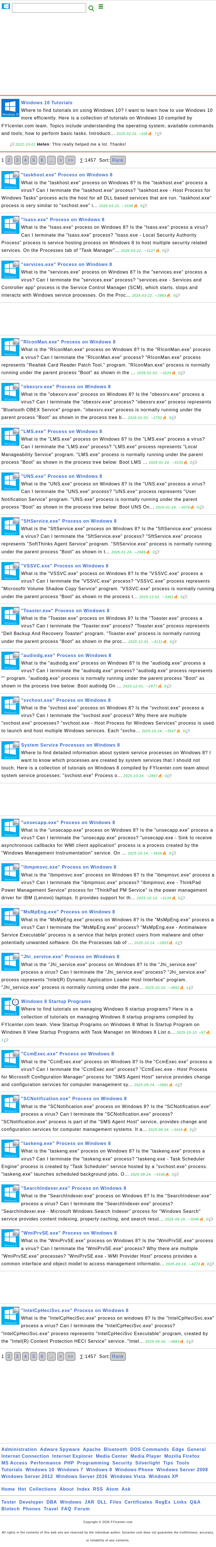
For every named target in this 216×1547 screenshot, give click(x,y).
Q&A (195, 1502)
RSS (98, 1489)
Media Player (145, 1456)
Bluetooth (115, 1449)
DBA (51, 1502)
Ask (126, 1489)
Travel (51, 1508)
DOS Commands (149, 1449)
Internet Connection (25, 1456)
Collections (43, 1489)
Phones (32, 1508)
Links (180, 1502)
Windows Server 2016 (81, 1476)
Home (8, 1489)
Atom (112, 1489)
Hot (22, 1489)
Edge (178, 1449)
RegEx (163, 1502)
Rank (118, 160)
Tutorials (11, 1469)
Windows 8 (99, 1469)
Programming (93, 1463)
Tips (168, 1463)
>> (70, 160)
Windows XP (164, 1476)
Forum (82, 1508)
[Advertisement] (108, 55)
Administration (19, 1449)
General (196, 1449)
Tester (8, 1502)
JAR (89, 1502)
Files (116, 1502)
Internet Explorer (72, 1456)
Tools (182, 1463)
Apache (92, 1449)
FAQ (66, 1508)
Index (83, 1489)
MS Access (14, 1463)
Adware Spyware (60, 1449)
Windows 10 (40, 1469)
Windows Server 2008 (182, 1469)
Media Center (111, 1456)
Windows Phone (134, 1469)
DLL (102, 1502)
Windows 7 (70, 1469)
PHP (69, 1463)
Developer (31, 1502)
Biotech (10, 1508)
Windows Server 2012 (27, 1476)
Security (122, 1463)
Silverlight (147, 1463)
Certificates (138, 1502)
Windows (71, 1502)
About (67, 1489)
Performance (45, 1463)
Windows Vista (128, 1476)
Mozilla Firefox (182, 1456)
